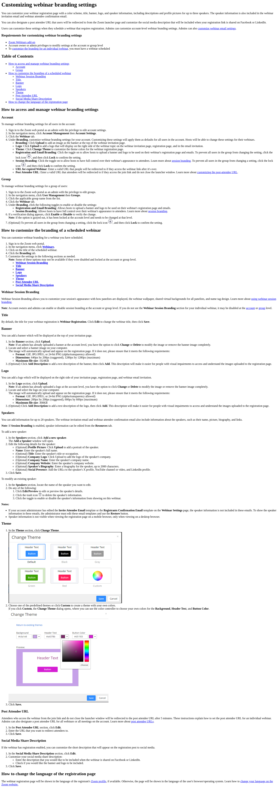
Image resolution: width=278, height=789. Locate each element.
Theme (19, 92)
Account (20, 66)
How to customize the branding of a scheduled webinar (40, 73)
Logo (19, 85)
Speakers (21, 89)
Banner (20, 82)
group (262, 308)
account (250, 308)
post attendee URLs (142, 721)
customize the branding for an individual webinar (40, 48)
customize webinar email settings (217, 28)
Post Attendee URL (27, 95)
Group (19, 70)
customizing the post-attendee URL (217, 172)
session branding (181, 160)
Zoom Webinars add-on (22, 42)
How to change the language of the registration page (38, 101)
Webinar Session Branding (31, 76)
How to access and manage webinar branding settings (39, 63)
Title (19, 79)
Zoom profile (98, 781)
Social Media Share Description (34, 98)
